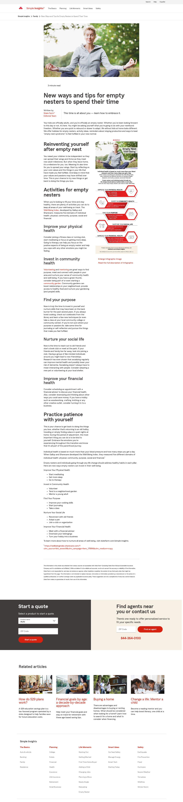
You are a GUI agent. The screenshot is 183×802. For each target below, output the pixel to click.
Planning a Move (85, 777)
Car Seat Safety (114, 752)
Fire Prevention (144, 757)
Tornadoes (142, 777)
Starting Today (114, 767)
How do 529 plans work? (31, 701)
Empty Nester (84, 792)
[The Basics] (52, 8)
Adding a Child (84, 767)
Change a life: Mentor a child (147, 701)
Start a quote (31, 640)
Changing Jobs (84, 772)
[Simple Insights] (35, 9)
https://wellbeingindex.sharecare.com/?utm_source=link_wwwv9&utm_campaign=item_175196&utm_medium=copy (78, 547)
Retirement (53, 782)
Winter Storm (143, 787)
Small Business (55, 787)
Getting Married (85, 757)
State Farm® (50, 114)
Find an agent (150, 629)
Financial (52, 762)
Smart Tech (112, 762)
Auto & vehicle (25, 752)
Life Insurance (54, 777)
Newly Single (84, 782)
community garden (52, 283)
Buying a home (104, 699)
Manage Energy (114, 757)
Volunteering (49, 270)
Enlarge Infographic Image (110, 259)
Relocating (83, 787)
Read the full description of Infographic (115, 263)
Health (52, 767)
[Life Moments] (74, 8)
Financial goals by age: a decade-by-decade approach (71, 703)
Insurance (53, 772)
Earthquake (142, 752)
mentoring (64, 270)
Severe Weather (144, 772)
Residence (24, 767)
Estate (51, 757)
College (52, 752)
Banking (23, 757)
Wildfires (141, 782)
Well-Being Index (51, 210)
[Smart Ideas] (88, 8)
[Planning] (63, 8)
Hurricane (141, 767)
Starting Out (83, 752)
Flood (140, 762)
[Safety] (98, 8)
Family (22, 762)
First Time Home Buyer (88, 762)
